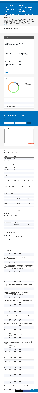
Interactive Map (30, 143)
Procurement (12, 14)
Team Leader (7, 43)
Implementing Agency (22, 53)
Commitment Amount (8, 61)
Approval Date (7, 49)
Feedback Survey (34, 389)
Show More (6, 24)
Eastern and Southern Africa (23, 57)
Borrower (21, 43)
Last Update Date (7, 69)
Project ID (6, 40)
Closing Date (21, 64)
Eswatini (6, 48)
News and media (24, 14)
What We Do (5, 1)
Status (20, 40)
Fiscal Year (7, 58)
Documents (18, 14)
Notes (6, 72)
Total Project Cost (8, 53)
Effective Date (21, 49)
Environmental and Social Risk (9, 64)
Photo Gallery (30, 14)
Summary (6, 14)
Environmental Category (23, 61)
